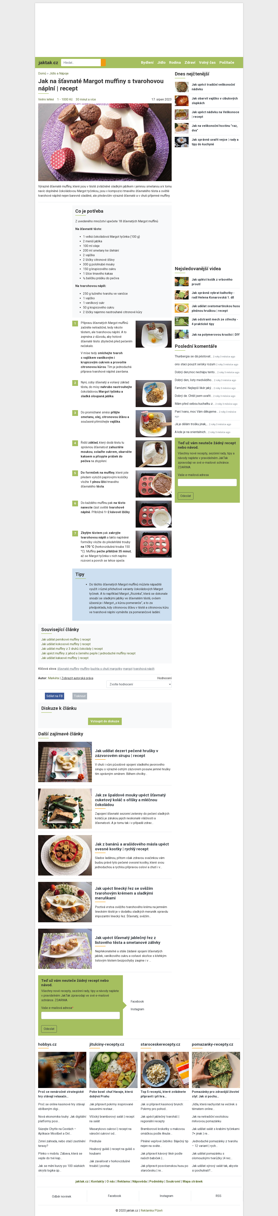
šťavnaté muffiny (68, 669)
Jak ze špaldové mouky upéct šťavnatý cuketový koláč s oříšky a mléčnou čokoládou (130, 800)
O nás (111, 1181)
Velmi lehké (46, 99)
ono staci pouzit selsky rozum (195, 364)
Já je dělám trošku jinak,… (191, 424)
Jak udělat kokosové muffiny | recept (66, 644)
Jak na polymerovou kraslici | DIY (216, 334)
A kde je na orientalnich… (191, 432)
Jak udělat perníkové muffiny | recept (66, 639)
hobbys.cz (47, 1044)
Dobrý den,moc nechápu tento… (196, 372)
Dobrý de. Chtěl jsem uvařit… (193, 396)
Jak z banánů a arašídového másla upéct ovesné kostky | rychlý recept (132, 846)
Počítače (226, 62)
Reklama (123, 1181)
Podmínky (156, 1181)
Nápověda (139, 1181)
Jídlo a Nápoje (59, 73)
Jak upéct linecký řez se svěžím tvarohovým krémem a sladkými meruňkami (124, 893)
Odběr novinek (61, 1196)
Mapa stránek (193, 1181)
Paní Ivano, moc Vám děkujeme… (196, 411)
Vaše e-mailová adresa (56, 1008)
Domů (42, 73)
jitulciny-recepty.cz (106, 1044)
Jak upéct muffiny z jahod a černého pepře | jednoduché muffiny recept (88, 653)
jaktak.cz (82, 1181)
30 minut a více (86, 99)
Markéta (53, 678)
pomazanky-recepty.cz (212, 1044)
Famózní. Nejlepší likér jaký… (194, 388)
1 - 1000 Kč (65, 99)
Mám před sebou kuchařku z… (195, 404)
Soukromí (173, 1181)
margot (128, 669)
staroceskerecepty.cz (160, 1044)
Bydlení (147, 62)
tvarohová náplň (144, 669)
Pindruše (95, 1141)
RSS (218, 1196)
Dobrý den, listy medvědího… (194, 380)
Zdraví (190, 62)
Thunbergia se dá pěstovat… (193, 356)
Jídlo (161, 62)
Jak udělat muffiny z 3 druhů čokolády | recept (72, 649)
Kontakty (97, 1181)
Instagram (137, 1009)
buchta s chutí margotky (106, 669)
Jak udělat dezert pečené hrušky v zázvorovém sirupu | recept (126, 753)
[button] (105, 142)
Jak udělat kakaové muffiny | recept (64, 658)
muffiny (85, 669)
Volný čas (207, 62)
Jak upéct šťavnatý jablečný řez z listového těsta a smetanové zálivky (127, 940)
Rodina (175, 62)
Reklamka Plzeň (152, 1210)
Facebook (137, 1001)
